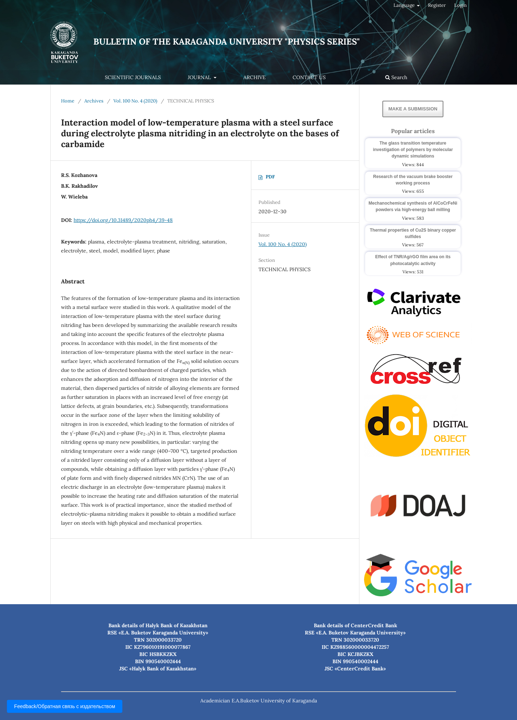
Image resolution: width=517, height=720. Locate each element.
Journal (200, 77)
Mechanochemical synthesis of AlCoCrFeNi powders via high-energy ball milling (413, 206)
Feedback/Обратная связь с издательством (65, 706)
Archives (93, 101)
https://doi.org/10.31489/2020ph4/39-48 (123, 220)
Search (396, 77)
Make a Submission (412, 108)
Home (67, 101)
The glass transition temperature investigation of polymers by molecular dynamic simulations (413, 150)
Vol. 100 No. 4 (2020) (135, 101)
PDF (270, 177)
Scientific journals (133, 77)
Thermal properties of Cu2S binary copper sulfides (413, 233)
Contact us (309, 77)
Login (460, 5)
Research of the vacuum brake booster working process (412, 180)
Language (404, 5)
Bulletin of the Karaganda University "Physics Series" (226, 41)
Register (437, 5)
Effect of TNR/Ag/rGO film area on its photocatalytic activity (413, 260)
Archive (254, 77)
